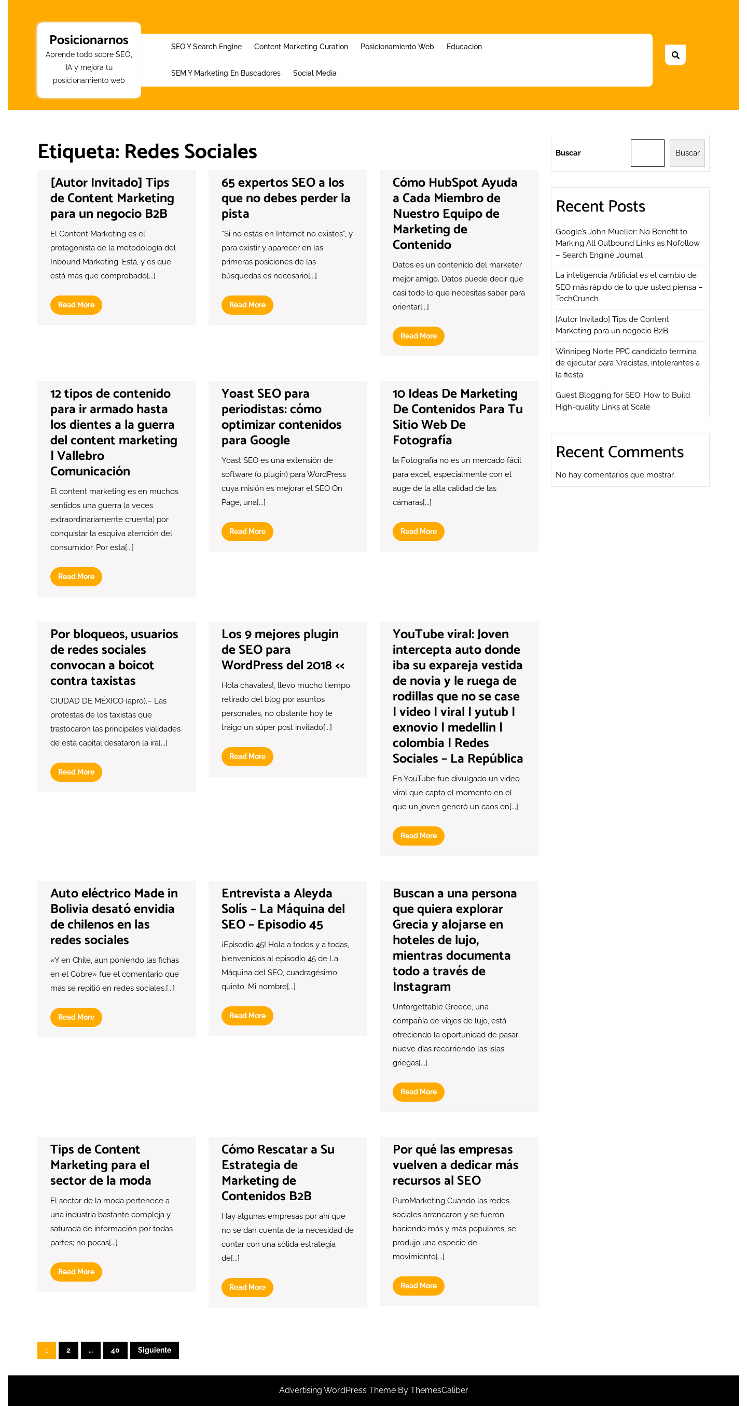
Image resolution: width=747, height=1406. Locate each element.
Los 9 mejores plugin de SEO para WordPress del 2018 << (283, 650)
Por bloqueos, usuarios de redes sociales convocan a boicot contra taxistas (114, 658)
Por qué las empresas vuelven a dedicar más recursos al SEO (456, 1165)
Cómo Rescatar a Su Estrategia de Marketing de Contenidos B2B (278, 1173)
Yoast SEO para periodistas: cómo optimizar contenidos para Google (282, 417)
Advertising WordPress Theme (338, 1390)
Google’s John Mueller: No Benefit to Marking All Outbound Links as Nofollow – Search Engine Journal (628, 243)
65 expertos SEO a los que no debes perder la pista (286, 198)
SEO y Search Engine (206, 47)
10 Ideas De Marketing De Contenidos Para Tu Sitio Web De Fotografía (458, 417)
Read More (80, 307)
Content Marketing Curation (301, 47)
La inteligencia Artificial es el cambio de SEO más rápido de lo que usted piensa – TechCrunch (629, 287)
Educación (464, 47)
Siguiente (154, 1350)
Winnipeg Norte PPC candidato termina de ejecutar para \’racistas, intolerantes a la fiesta (628, 363)
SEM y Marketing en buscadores (226, 73)
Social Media (315, 73)
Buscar (568, 153)
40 (115, 1350)
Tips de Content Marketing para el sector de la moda (100, 1165)
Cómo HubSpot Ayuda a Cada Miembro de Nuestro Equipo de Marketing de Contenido (455, 214)
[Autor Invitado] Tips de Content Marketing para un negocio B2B (112, 198)
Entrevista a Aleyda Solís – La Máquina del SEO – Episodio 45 (283, 909)
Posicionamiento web (397, 47)
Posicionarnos (89, 40)
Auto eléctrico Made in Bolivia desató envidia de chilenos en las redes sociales (114, 917)
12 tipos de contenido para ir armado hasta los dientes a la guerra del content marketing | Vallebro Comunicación (113, 433)
